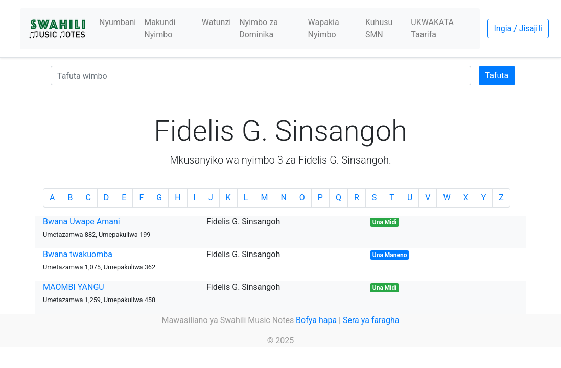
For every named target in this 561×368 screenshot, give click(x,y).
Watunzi (216, 22)
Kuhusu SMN (378, 28)
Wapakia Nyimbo (323, 28)
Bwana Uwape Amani (81, 221)
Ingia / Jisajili (518, 28)
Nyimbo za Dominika (258, 28)
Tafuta (497, 75)
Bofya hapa (316, 320)
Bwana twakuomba (77, 254)
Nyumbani (117, 22)
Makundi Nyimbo (159, 28)
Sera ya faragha (371, 320)
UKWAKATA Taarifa (432, 28)
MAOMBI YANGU (73, 287)
